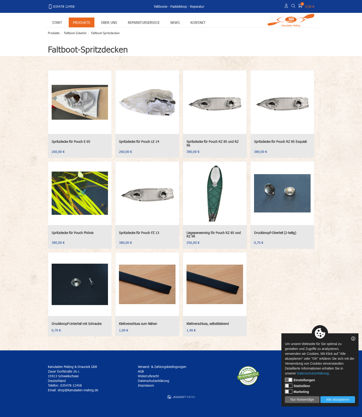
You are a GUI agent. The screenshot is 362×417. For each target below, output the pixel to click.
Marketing (297, 391)
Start (57, 22)
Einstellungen (300, 380)
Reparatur (197, 6)
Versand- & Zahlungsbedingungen (162, 367)
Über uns (109, 22)
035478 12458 (61, 6)
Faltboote (160, 6)
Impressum (146, 385)
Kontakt (198, 22)
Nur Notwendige (302, 399)
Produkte (81, 22)
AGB (141, 371)
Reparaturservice (144, 22)
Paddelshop (178, 6)
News (175, 22)
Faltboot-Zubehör (75, 33)
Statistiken (297, 386)
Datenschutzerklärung (153, 381)
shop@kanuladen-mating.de (78, 390)
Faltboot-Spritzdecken (105, 33)
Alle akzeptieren (337, 399)
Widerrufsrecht (148, 376)
